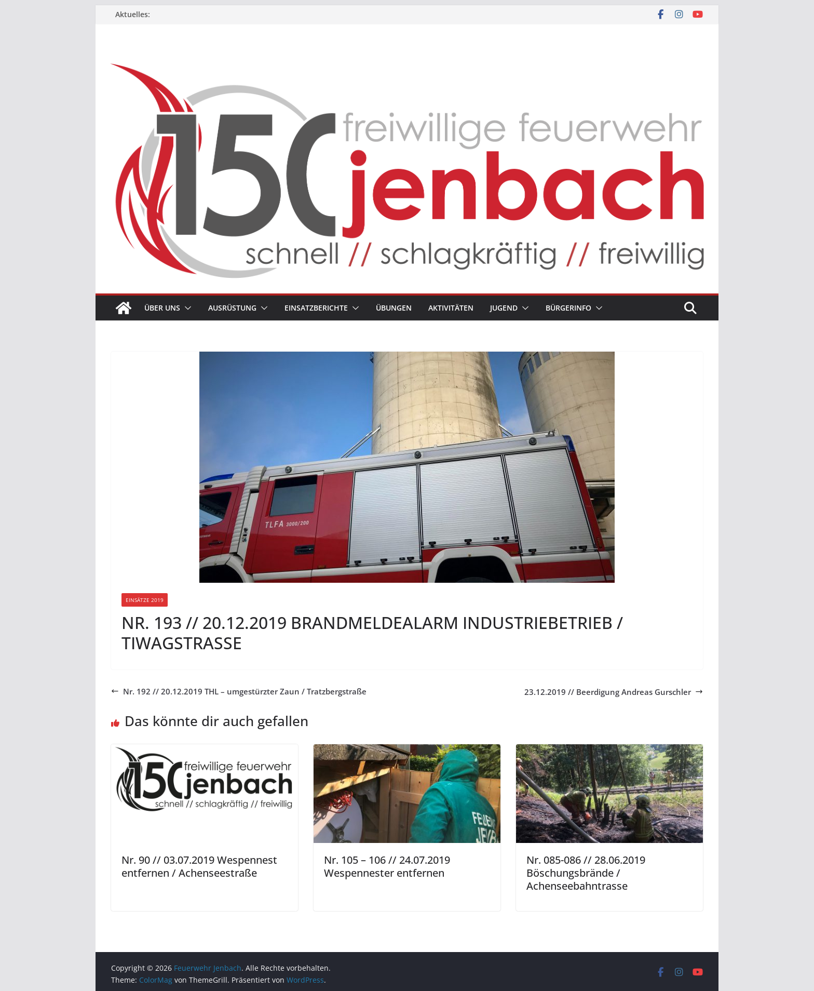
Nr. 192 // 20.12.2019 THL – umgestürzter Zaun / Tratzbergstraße (239, 691)
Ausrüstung (232, 308)
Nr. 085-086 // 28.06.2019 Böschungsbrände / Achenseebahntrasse (585, 873)
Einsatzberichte (316, 308)
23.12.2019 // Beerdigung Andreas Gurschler (613, 692)
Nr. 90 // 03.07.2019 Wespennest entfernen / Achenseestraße (199, 866)
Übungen (394, 308)
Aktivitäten (450, 308)
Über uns (162, 308)
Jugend (504, 308)
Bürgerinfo (568, 308)
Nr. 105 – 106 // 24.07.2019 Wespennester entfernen (387, 866)
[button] (186, 308)
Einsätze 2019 (145, 600)
